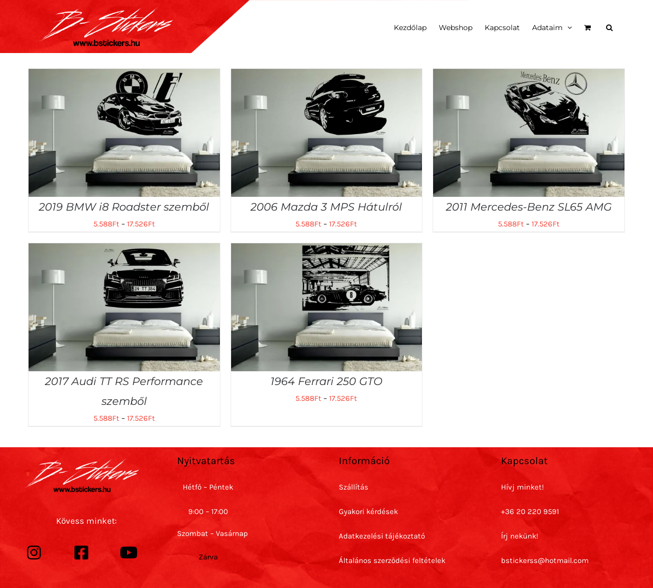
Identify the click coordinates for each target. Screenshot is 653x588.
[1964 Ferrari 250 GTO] (326, 250)
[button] (609, 26)
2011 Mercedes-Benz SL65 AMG (529, 206)
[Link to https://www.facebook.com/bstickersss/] (81, 553)
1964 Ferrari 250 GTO (326, 381)
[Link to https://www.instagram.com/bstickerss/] (33, 553)
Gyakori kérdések (368, 511)
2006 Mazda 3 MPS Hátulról (326, 206)
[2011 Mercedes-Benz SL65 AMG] (528, 76)
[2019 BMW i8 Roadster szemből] (124, 76)
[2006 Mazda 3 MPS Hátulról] (326, 76)
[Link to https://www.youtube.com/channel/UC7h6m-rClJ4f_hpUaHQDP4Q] (128, 553)
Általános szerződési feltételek (392, 560)
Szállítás (353, 487)
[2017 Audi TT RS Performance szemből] (124, 250)
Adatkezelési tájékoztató (382, 536)
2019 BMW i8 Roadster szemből (124, 206)
